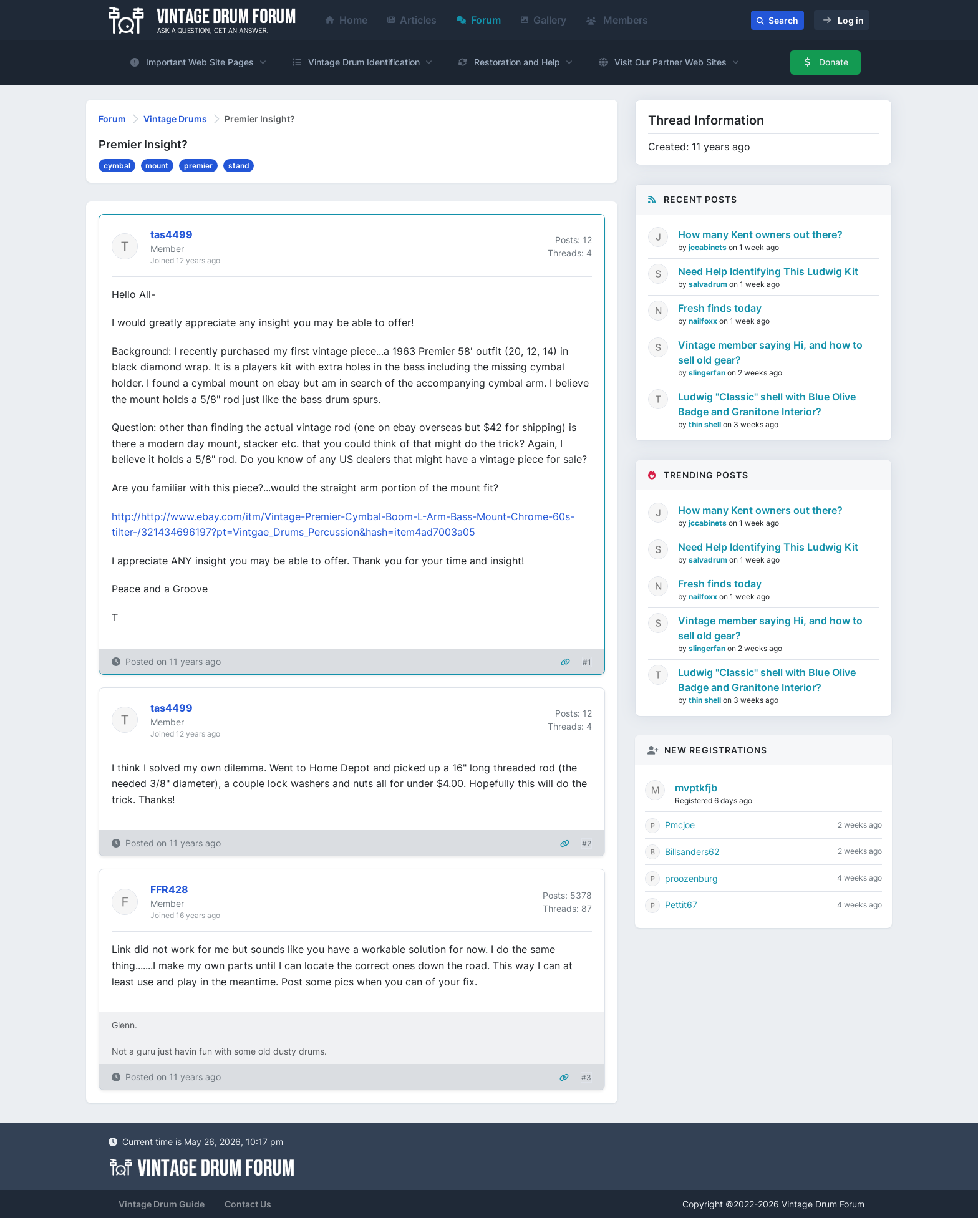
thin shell (706, 424)
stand (238, 165)
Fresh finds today (720, 308)
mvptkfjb (696, 787)
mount (156, 165)
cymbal (117, 165)
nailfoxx (704, 321)
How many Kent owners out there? (760, 234)
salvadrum (709, 284)
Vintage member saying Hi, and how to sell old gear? (770, 352)
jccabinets (709, 247)
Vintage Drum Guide (162, 1204)
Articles (412, 20)
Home (346, 20)
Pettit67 (681, 904)
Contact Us (248, 1204)
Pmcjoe (680, 824)
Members (617, 20)
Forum (479, 20)
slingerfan (708, 372)
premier (198, 165)
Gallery (543, 20)
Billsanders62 (692, 851)
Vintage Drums (175, 119)
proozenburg (691, 878)
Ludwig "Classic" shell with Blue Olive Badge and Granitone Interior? (767, 404)
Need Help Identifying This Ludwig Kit (768, 271)
